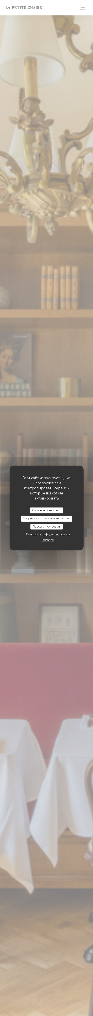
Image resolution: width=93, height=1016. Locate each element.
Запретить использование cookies (46, 518)
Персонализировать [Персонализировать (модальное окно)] (46, 527)
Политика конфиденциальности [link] (48, 535)
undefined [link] (47, 540)
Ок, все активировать (46, 510)
